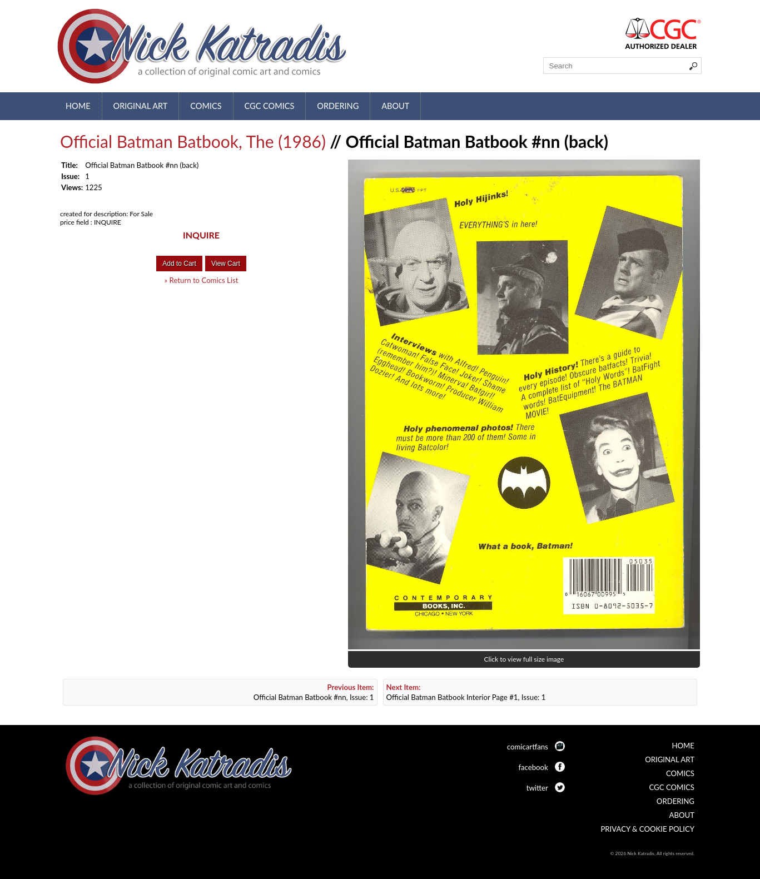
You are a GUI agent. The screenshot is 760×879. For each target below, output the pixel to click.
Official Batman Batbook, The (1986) (193, 141)
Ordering (338, 106)
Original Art (140, 106)
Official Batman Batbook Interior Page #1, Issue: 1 (466, 692)
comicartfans (527, 746)
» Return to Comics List (202, 280)
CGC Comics (270, 106)
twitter (537, 787)
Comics (205, 106)
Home (78, 106)
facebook (533, 767)
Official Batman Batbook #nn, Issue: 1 (314, 692)
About (395, 106)
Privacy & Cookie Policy (647, 829)
